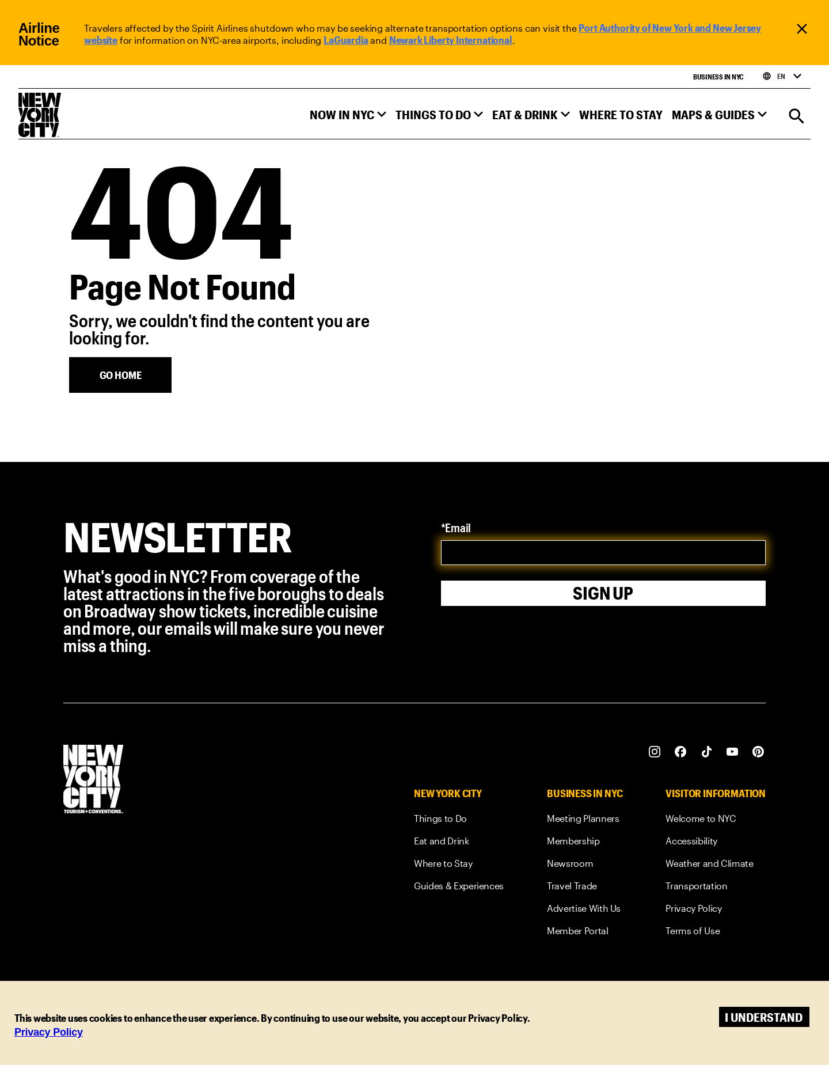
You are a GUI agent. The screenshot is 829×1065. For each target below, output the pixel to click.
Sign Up (603, 591)
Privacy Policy (48, 1032)
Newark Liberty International (450, 39)
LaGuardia (346, 39)
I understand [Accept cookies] (764, 1017)
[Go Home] (120, 375)
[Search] (797, 117)
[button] (348, 117)
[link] (459, 820)
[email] (603, 552)
